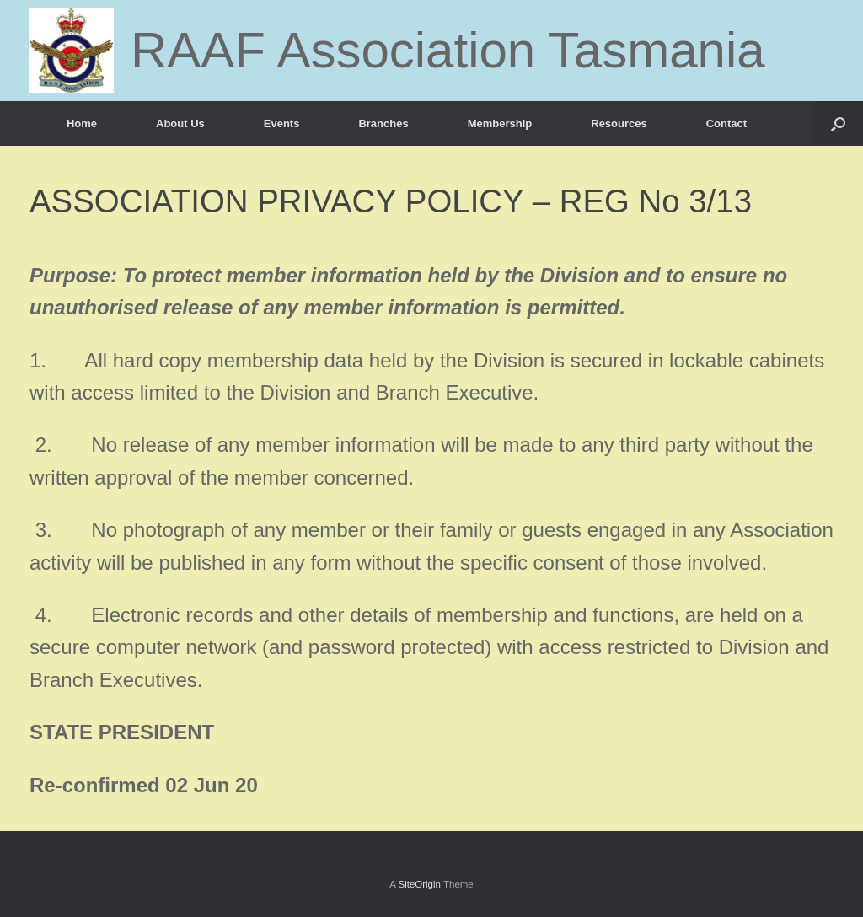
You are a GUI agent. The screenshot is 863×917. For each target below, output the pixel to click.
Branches (383, 123)
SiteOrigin (419, 884)
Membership (500, 123)
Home (82, 123)
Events (282, 123)
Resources (618, 123)
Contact (726, 123)
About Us (180, 123)
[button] (838, 123)
